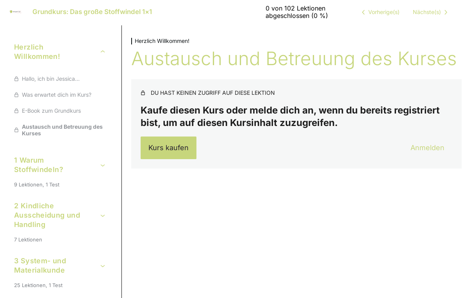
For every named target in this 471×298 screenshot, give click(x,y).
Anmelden (427, 148)
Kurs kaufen (168, 148)
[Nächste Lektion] (431, 12)
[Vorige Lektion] (379, 12)
